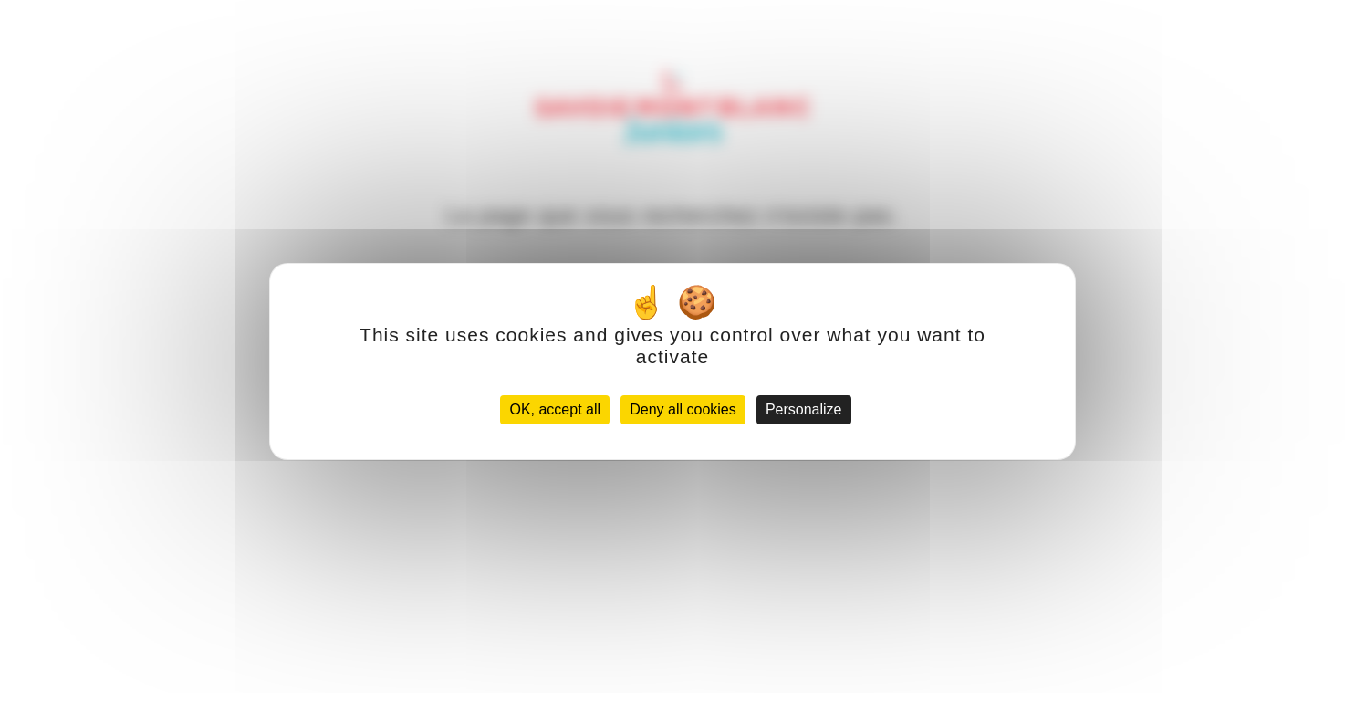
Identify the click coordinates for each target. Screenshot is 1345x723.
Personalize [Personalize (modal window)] (804, 409)
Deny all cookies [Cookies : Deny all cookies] (683, 409)
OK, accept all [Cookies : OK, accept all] (554, 409)
